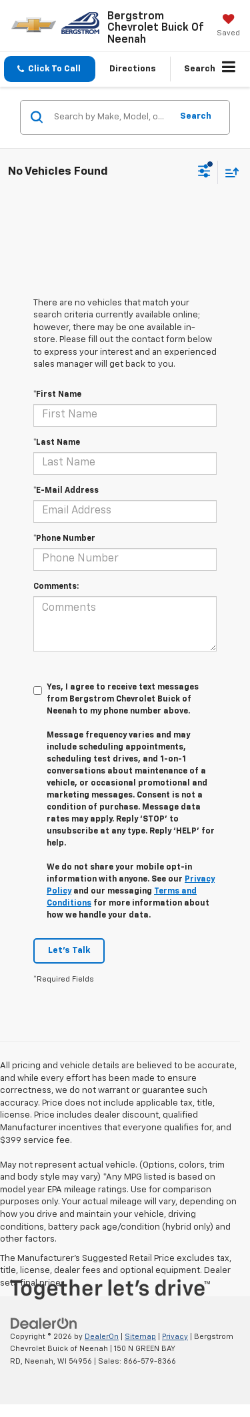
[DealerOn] (44, 1323)
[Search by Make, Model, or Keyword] (111, 117)
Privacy (175, 1336)
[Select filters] (204, 172)
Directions (132, 69)
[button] (49, 69)
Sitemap (140, 1336)
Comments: (56, 587)
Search (195, 116)
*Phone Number (64, 539)
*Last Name (56, 443)
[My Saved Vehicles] (228, 27)
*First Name (57, 395)
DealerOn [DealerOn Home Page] (102, 1336)
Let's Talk (69, 950)
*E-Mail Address (66, 491)
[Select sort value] (228, 172)
